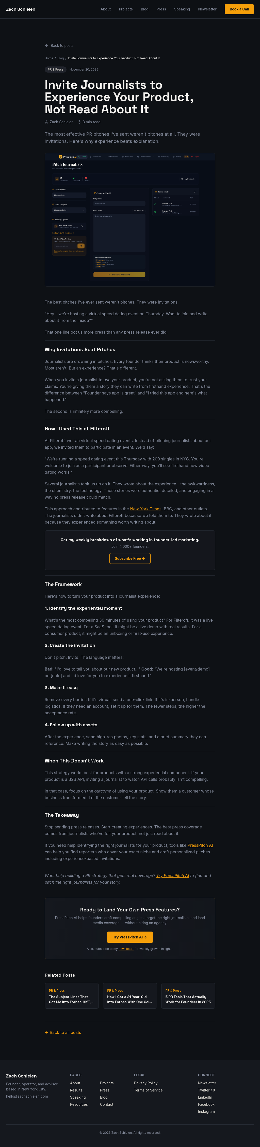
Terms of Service (148, 1090)
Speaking (182, 9)
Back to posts (59, 45)
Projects (126, 9)
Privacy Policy (146, 1083)
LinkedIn (205, 1097)
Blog (145, 9)
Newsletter (207, 9)
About (106, 9)
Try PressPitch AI (172, 875)
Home (49, 58)
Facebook (206, 1104)
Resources (79, 1104)
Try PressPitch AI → (130, 937)
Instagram (206, 1111)
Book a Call (239, 9)
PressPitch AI (200, 845)
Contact (106, 1104)
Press (161, 9)
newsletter (126, 949)
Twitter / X (206, 1090)
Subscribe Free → (130, 558)
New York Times (145, 508)
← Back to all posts (63, 1032)
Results (76, 1090)
